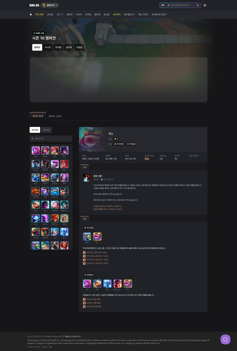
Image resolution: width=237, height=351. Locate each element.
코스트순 (35, 130)
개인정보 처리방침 (33, 347)
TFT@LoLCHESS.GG (71, 336)
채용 (50, 347)
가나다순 (46, 130)
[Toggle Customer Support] (225, 339)
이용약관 (44, 347)
